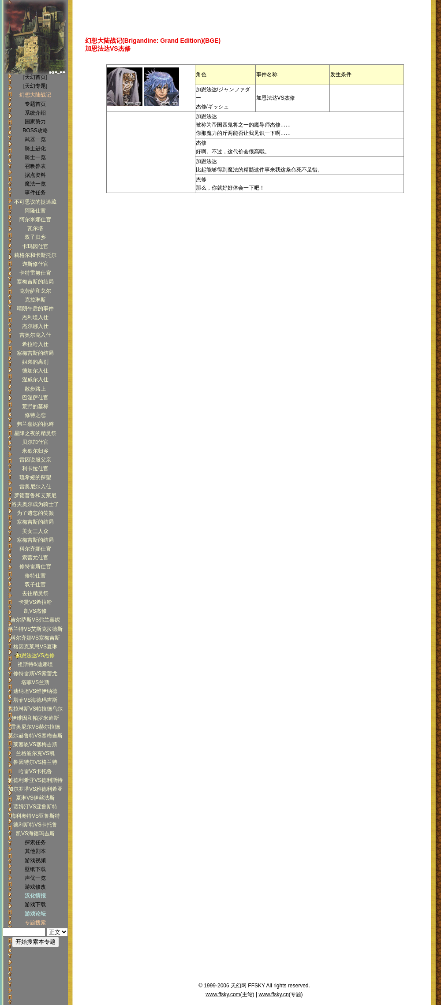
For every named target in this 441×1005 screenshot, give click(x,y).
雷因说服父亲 (35, 460)
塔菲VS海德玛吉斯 (35, 700)
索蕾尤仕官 (35, 558)
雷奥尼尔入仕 (35, 487)
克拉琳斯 (35, 300)
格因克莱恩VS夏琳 (35, 647)
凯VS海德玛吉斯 (35, 833)
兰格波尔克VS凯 (35, 753)
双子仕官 (35, 584)
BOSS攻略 (35, 130)
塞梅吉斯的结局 (35, 282)
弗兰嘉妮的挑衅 (35, 424)
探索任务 (35, 842)
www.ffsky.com (223, 994)
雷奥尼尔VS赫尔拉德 (35, 727)
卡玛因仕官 (35, 246)
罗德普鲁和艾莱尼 (35, 495)
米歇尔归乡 (35, 451)
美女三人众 (35, 531)
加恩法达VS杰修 (35, 655)
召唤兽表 (35, 166)
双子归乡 (35, 237)
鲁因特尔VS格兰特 (35, 762)
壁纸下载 (35, 869)
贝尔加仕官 (35, 442)
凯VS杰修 (35, 611)
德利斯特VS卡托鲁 (35, 825)
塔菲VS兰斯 (35, 682)
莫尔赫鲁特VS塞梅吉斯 (35, 736)
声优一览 (35, 878)
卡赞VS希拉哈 (35, 602)
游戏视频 (35, 860)
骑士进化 (35, 148)
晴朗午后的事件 (35, 308)
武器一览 (35, 139)
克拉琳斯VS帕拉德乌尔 (35, 709)
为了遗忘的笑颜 (35, 513)
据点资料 (35, 175)
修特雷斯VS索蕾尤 (35, 673)
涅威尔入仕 (35, 379)
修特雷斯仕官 (35, 566)
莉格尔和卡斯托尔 (35, 255)
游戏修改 (35, 887)
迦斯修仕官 (35, 264)
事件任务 (35, 193)
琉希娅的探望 (35, 477)
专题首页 (35, 104)
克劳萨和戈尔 (35, 291)
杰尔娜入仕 (35, 326)
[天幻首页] (35, 77)
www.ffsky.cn (273, 994)
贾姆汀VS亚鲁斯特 (35, 807)
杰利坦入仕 (35, 317)
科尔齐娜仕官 (35, 549)
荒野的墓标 (35, 406)
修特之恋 (35, 415)
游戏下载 (35, 904)
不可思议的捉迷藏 (35, 202)
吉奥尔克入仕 (35, 335)
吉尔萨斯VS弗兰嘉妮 (35, 620)
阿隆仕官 (35, 211)
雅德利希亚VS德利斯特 (35, 780)
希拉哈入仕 (35, 344)
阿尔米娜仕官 (35, 219)
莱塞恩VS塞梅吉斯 (35, 744)
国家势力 (35, 122)
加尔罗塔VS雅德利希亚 (35, 789)
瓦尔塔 (35, 228)
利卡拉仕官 (35, 468)
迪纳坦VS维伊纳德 (35, 691)
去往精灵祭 (35, 593)
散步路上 (35, 389)
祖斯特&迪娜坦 (35, 664)
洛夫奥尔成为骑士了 (35, 504)
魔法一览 (35, 184)
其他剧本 (35, 851)
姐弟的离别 (35, 362)
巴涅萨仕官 (35, 398)
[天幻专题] (35, 86)
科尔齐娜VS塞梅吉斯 (35, 638)
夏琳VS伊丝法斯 (35, 798)
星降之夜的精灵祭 (35, 433)
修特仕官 (35, 576)
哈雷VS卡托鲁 (35, 771)
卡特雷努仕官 (35, 273)
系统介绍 (35, 113)
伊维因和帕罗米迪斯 (35, 718)
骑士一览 (35, 157)
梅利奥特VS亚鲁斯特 (35, 816)
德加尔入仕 (35, 371)
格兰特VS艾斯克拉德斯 (35, 629)
